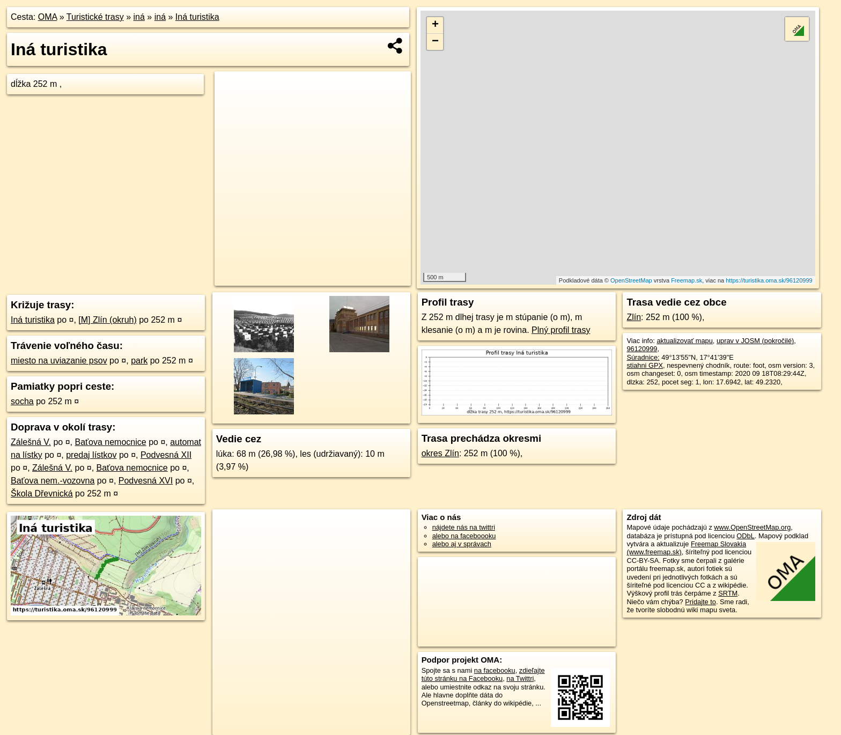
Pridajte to (700, 602)
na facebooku (494, 670)
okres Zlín (440, 453)
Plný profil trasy (561, 330)
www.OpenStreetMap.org (752, 527)
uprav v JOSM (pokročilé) (755, 341)
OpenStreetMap (631, 280)
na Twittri (520, 678)
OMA (47, 16)
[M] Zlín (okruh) (107, 319)
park (139, 360)
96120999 (641, 349)
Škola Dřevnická (42, 493)
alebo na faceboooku (464, 536)
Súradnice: (642, 357)
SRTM (727, 593)
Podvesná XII (166, 454)
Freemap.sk (686, 280)
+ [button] (435, 25)
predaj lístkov (91, 454)
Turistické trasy (95, 16)
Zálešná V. (31, 442)
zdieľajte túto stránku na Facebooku (483, 674)
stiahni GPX (644, 365)
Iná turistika (197, 16)
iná (139, 16)
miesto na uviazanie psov (59, 360)
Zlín (633, 317)
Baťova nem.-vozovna (52, 480)
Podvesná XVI (146, 480)
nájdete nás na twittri (463, 527)
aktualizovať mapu (684, 341)
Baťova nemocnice (110, 442)
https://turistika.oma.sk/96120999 (769, 280)
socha (22, 401)
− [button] (435, 42)
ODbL (745, 536)
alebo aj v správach (461, 544)
